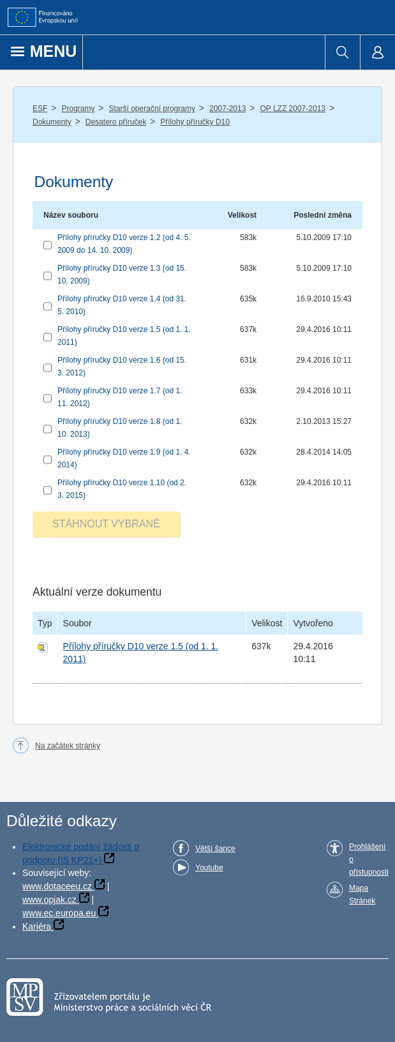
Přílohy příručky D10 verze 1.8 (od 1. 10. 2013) (119, 428)
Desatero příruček (116, 121)
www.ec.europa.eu (59, 913)
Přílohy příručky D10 (195, 121)
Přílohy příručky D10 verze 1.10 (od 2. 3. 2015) (121, 489)
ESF (40, 108)
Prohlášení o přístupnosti (369, 859)
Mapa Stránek (362, 894)
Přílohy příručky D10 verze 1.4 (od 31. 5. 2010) (121, 305)
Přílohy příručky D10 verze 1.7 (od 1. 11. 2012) (119, 397)
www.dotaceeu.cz (57, 886)
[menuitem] (342, 52)
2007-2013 (227, 108)
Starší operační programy (152, 108)
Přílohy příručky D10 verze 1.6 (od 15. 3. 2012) (121, 366)
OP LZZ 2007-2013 (292, 108)
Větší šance (215, 848)
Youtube (209, 867)
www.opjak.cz (49, 900)
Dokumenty (52, 121)
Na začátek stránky (67, 745)
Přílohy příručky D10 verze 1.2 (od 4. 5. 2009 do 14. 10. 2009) (124, 244)
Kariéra (36, 926)
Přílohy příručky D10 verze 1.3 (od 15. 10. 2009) (121, 274)
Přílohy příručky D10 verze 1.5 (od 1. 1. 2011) (124, 336)
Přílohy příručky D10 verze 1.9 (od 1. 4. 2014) (124, 458)
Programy (77, 108)
